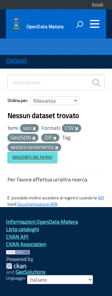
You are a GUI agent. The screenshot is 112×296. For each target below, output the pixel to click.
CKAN (16, 266)
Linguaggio (15, 278)
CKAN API (17, 237)
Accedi (97, 4)
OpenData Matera (44, 26)
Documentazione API (36, 204)
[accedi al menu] (94, 24)
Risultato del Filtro (32, 157)
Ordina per (17, 100)
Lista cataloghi (22, 229)
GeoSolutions (30, 272)
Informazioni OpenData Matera (42, 222)
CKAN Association (26, 244)
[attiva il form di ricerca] (79, 24)
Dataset (16, 60)
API (101, 198)
